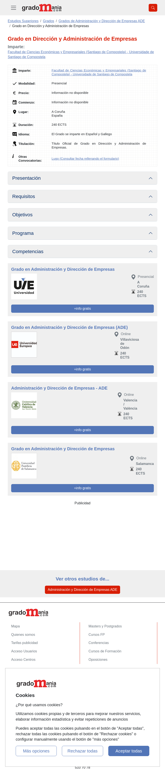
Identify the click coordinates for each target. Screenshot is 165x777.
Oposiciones (98, 659)
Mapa (15, 626)
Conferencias (99, 643)
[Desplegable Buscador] (153, 8)
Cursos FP (97, 634)
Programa (23, 233)
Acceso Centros (23, 659)
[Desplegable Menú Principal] (13, 8)
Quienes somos (23, 634)
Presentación (26, 178)
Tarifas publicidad (24, 643)
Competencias (27, 251)
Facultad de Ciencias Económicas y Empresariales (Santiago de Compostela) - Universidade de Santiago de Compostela (99, 72)
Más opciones (36, 751)
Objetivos (22, 214)
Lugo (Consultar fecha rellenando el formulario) (85, 158)
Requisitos (23, 196)
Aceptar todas (129, 751)
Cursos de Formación (105, 651)
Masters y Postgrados (105, 626)
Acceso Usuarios (24, 651)
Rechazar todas (82, 751)
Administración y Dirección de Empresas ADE (82, 589)
